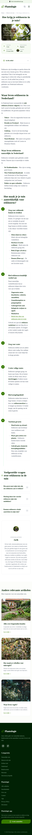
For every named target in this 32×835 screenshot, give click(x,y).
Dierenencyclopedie (6, 775)
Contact (3, 795)
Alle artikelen (5, 786)
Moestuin (3, 772)
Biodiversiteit (5, 769)
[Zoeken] (24, 6)
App (2, 798)
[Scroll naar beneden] (16, 40)
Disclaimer (4, 804)
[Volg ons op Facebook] (8, 746)
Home (2, 13)
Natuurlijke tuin (5, 757)
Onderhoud (4, 766)
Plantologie (8, 6)
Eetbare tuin (4, 763)
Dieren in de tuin (10, 13)
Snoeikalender (5, 789)
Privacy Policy (5, 801)
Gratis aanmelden (16, 821)
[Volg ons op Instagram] (3, 746)
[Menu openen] (29, 6)
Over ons (3, 792)
